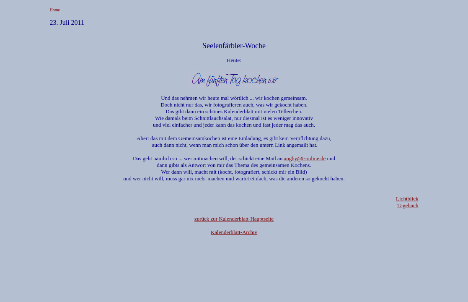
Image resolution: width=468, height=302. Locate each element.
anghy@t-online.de (305, 158)
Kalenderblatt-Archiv (234, 232)
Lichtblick (407, 198)
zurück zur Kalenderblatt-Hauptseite (234, 219)
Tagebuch (407, 205)
